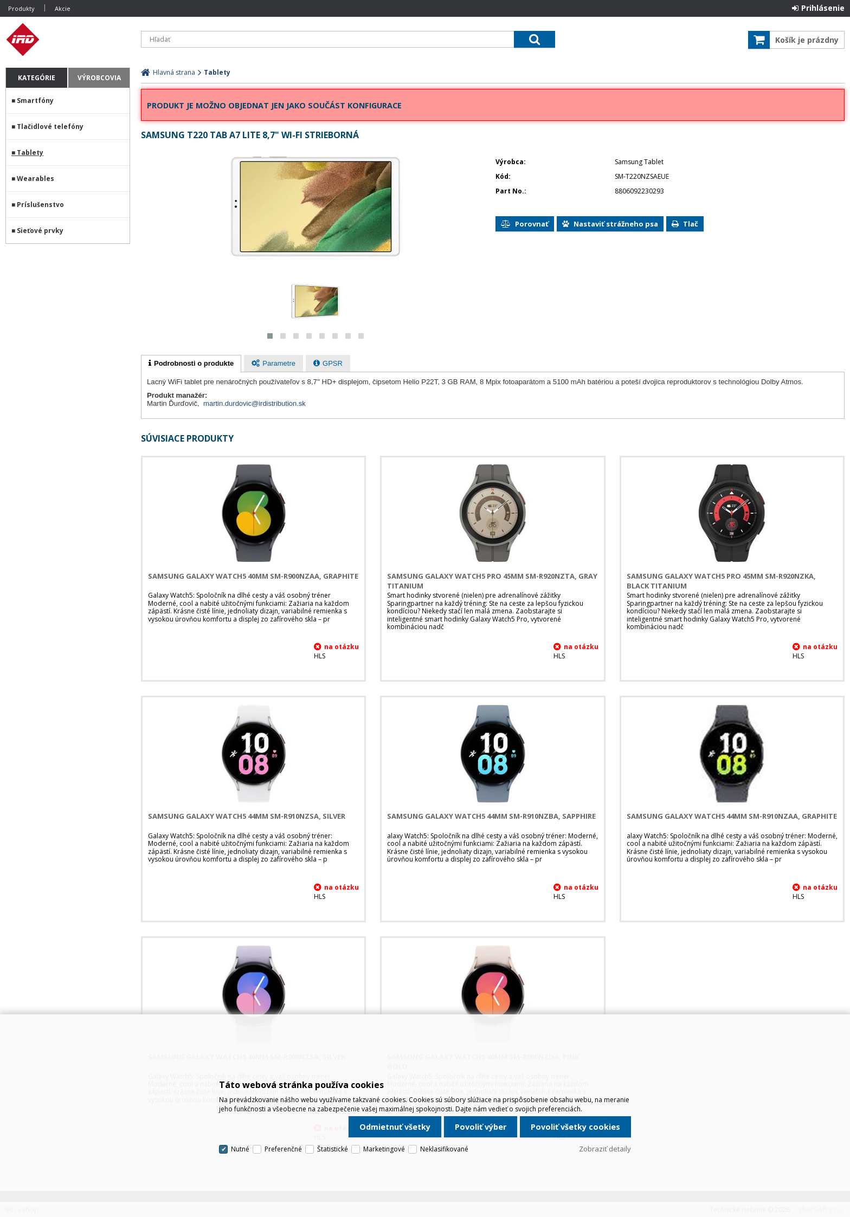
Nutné (240, 1149)
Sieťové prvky (40, 230)
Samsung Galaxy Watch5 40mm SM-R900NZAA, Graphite (253, 576)
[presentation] (191, 363)
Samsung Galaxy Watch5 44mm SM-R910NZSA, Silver (246, 816)
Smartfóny (35, 100)
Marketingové (384, 1149)
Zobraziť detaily (605, 1149)
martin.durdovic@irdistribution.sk (254, 403)
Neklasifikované (444, 1149)
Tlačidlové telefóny (50, 126)
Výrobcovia (99, 77)
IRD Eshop (67, 39)
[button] (269, 336)
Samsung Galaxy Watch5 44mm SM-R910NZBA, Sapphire (491, 816)
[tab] (191, 363)
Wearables (35, 178)
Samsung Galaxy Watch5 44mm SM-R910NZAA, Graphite (732, 816)
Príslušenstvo (40, 204)
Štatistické (332, 1149)
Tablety (30, 152)
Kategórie (36, 77)
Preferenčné (283, 1149)
